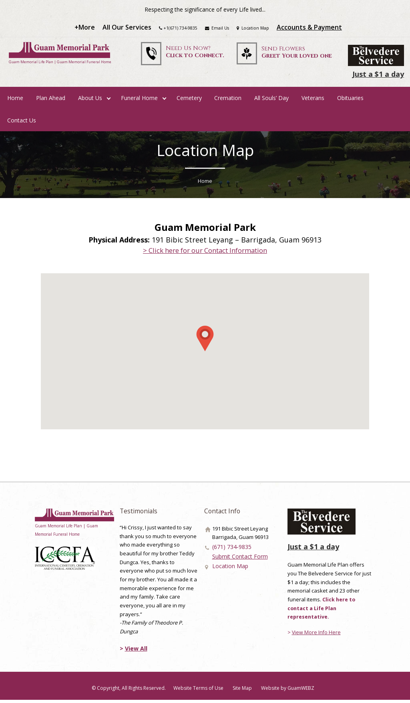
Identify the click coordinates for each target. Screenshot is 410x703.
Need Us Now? (193, 54)
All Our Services (125, 28)
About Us (90, 100)
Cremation (227, 100)
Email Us (216, 29)
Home (15, 100)
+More (83, 28)
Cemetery (189, 100)
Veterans (312, 100)
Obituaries (350, 100)
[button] (205, 341)
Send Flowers (296, 55)
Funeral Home (139, 100)
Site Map (242, 691)
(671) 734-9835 (229, 549)
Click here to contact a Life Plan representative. (321, 611)
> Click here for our (205, 253)
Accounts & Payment (311, 28)
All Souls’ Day (271, 100)
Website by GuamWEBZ (288, 691)
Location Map (254, 29)
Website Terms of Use (198, 691)
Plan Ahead (50, 100)
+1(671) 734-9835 (179, 29)
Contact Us (21, 123)
